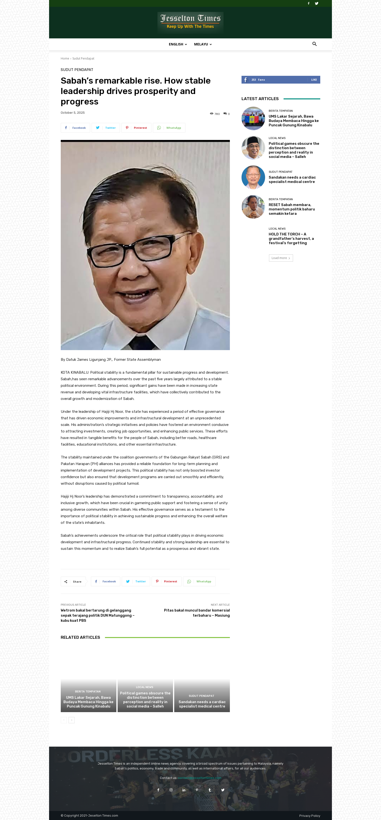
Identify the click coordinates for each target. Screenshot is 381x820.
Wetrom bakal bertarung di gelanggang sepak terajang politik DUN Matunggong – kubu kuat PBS (98, 615)
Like (314, 79)
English (178, 44)
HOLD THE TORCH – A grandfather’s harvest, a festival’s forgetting (291, 238)
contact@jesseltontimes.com (199, 778)
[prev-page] (64, 720)
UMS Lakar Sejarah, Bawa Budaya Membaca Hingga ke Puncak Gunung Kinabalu (88, 701)
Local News (144, 687)
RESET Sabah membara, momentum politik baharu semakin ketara (292, 209)
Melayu (203, 44)
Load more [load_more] (281, 258)
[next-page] (72, 720)
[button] (314, 44)
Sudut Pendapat (83, 58)
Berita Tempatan (88, 691)
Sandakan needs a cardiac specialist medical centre (202, 704)
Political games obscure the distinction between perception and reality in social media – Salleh (145, 699)
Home (65, 58)
